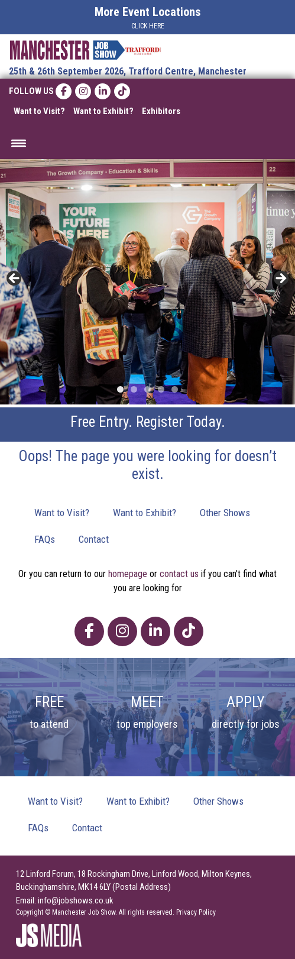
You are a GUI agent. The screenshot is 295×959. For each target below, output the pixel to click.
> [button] (280, 279)
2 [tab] (134, 389)
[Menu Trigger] (18, 143)
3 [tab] (147, 389)
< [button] (15, 279)
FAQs (44, 539)
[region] (147, 282)
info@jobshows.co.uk (76, 900)
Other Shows (225, 513)
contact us (179, 573)
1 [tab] (120, 389)
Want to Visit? (39, 111)
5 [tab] (174, 389)
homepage (127, 573)
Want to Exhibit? (103, 111)
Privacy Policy (196, 912)
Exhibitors (161, 111)
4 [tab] (161, 389)
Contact (94, 539)
